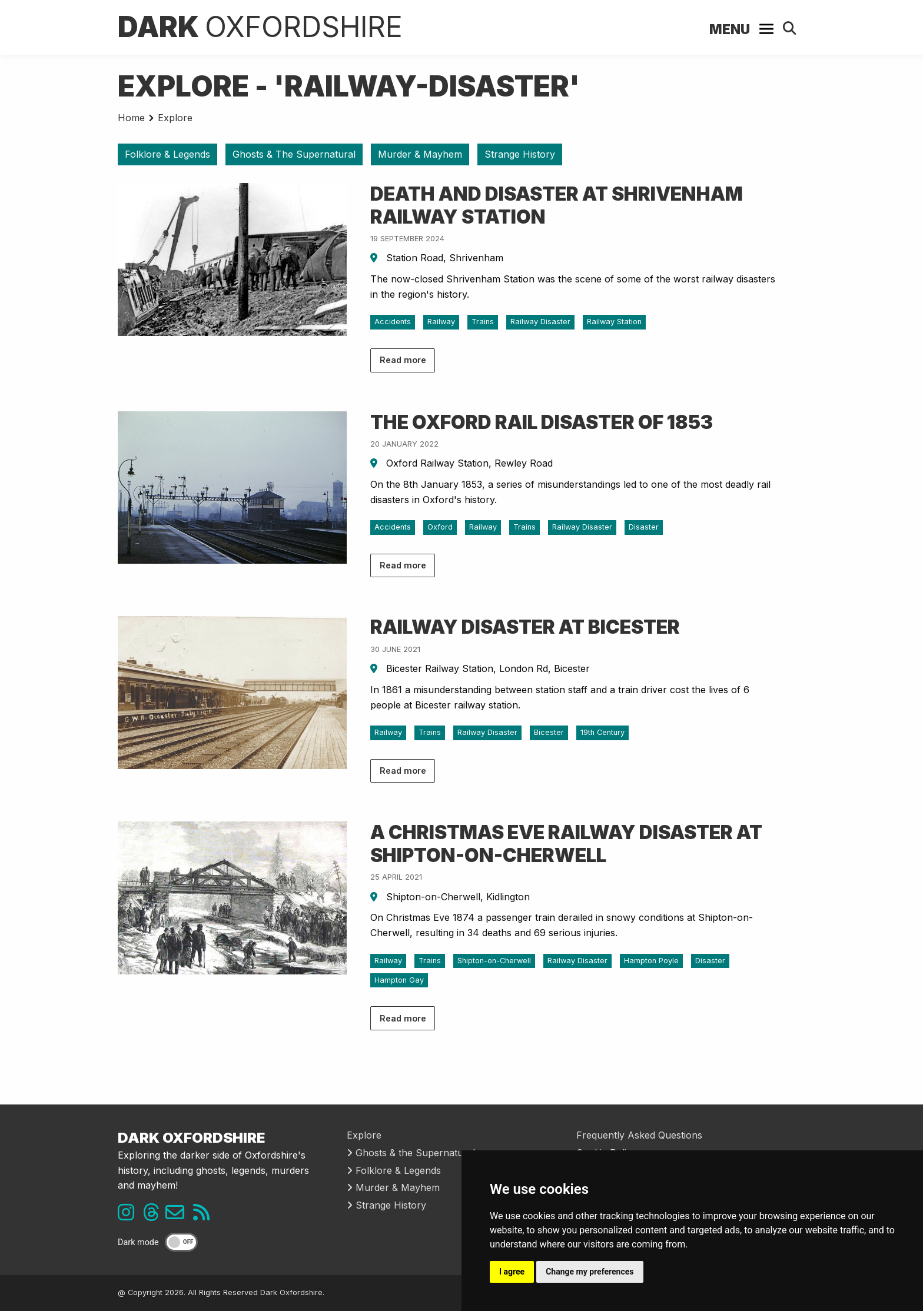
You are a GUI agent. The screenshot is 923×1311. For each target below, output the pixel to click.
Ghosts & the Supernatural (411, 1153)
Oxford (440, 527)
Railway (441, 321)
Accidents (392, 321)
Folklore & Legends (167, 154)
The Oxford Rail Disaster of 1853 (541, 422)
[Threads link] (154, 1216)
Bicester (549, 732)
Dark (260, 26)
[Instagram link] (129, 1216)
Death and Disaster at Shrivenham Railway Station (556, 205)
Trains (483, 321)
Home (131, 118)
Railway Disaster (540, 321)
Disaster (644, 527)
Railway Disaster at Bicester (525, 626)
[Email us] (179, 1216)
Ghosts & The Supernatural (294, 154)
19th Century (602, 732)
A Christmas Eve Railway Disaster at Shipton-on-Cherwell (566, 843)
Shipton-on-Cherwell (494, 960)
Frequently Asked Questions (639, 1135)
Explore (175, 118)
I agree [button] (511, 1271)
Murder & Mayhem (420, 154)
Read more (403, 360)
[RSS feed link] (204, 1216)
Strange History (519, 154)
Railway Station (614, 321)
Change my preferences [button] (589, 1271)
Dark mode (138, 1242)
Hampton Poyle (651, 960)
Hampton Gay (399, 980)
